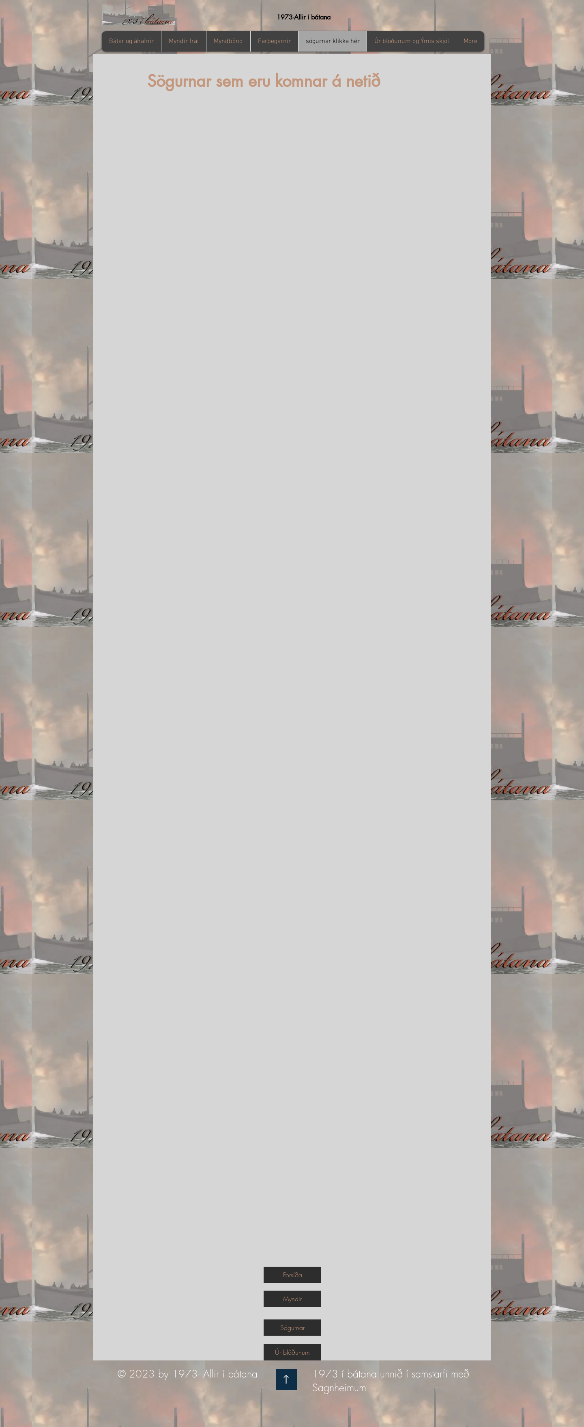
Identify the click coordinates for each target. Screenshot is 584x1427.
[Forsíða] (292, 1275)
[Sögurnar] (292, 1327)
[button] (183, 41)
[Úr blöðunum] (292, 1352)
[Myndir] (292, 1299)
